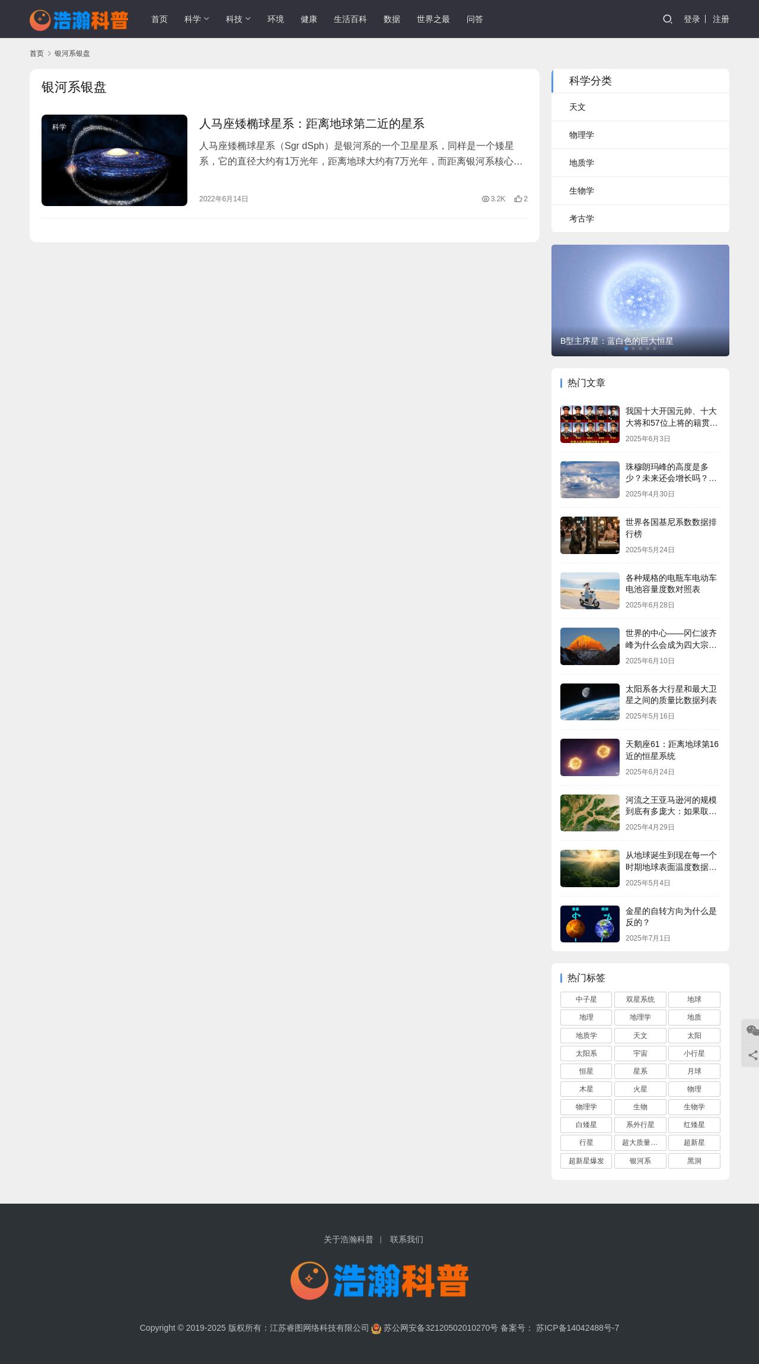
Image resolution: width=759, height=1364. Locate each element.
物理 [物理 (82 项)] (694, 1089)
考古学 (581, 218)
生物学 (581, 190)
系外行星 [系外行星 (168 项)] (640, 1125)
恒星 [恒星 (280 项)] (586, 1071)
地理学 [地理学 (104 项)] (640, 1017)
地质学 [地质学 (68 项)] (586, 1035)
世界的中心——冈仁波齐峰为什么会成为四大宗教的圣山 (671, 644)
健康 (309, 19)
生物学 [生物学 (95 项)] (694, 1107)
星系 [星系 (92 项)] (640, 1071)
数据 (392, 19)
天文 (577, 107)
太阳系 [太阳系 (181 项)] (586, 1053)
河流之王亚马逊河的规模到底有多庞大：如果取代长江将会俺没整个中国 (671, 811)
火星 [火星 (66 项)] (640, 1089)
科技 (234, 19)
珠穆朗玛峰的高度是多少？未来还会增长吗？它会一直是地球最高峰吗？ (671, 478)
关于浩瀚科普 (349, 1239)
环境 (275, 19)
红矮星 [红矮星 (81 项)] (694, 1125)
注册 (721, 19)
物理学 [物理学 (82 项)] (586, 1107)
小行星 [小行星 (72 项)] (694, 1053)
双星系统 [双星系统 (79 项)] (640, 999)
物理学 (581, 135)
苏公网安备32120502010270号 (441, 1328)
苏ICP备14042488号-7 (577, 1328)
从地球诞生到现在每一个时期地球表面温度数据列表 (671, 866)
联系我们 (406, 1239)
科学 (192, 19)
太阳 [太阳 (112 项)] (694, 1035)
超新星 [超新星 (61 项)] (694, 1142)
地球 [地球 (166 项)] (694, 999)
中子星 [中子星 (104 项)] (586, 999)
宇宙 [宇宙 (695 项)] (640, 1053)
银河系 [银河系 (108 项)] (640, 1161)
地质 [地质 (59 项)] (694, 1017)
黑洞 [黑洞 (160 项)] (694, 1161)
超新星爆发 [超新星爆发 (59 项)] (586, 1161)
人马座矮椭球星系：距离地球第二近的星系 (312, 123)
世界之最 (433, 19)
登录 (692, 19)
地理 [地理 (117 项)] (586, 1017)
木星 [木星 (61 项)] (586, 1089)
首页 (159, 19)
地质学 (581, 162)
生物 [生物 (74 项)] (640, 1107)
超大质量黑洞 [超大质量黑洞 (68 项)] (643, 1142)
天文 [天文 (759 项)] (640, 1035)
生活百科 (350, 19)
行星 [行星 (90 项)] (586, 1142)
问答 (475, 19)
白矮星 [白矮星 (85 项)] (586, 1125)
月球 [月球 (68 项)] (694, 1071)
